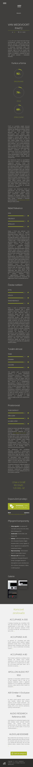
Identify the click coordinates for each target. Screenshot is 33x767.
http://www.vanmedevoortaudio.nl (17, 514)
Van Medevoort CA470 (23, 200)
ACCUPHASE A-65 (18, 636)
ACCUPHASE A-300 (19, 619)
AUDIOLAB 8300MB (18, 734)
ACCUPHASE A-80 (18, 654)
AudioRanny (19, 505)
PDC (13, 764)
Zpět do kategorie (20, 753)
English (19, 13)
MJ (14, 32)
